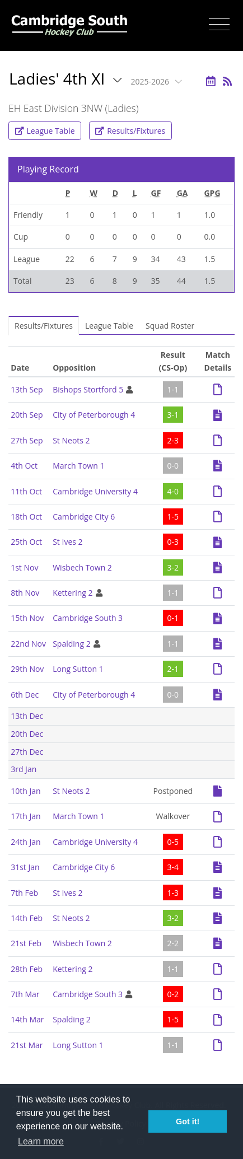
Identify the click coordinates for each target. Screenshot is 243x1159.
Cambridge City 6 (84, 516)
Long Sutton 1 (78, 668)
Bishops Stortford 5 (88, 389)
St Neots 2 (71, 440)
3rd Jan (23, 769)
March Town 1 (78, 465)
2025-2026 (151, 81)
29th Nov (27, 668)
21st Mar (27, 1045)
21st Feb (26, 943)
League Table (45, 130)
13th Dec (27, 716)
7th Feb (24, 892)
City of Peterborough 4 (94, 414)
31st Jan (25, 867)
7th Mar (25, 994)
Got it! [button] (187, 1121)
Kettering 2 (72, 592)
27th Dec (27, 751)
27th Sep (27, 440)
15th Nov (27, 618)
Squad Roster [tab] (170, 325)
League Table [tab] (109, 325)
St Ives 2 (67, 541)
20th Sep (27, 414)
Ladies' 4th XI (59, 78)
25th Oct (26, 541)
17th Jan (25, 816)
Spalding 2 (71, 643)
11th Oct (26, 491)
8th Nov (25, 592)
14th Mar (27, 1019)
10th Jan (25, 791)
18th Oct (26, 516)
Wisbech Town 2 (82, 567)
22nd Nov (28, 643)
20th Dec (27, 733)
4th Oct (24, 465)
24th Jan (25, 841)
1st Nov (24, 567)
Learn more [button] (41, 1141)
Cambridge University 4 (95, 491)
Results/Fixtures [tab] (44, 325)
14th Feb (27, 918)
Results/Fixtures (130, 130)
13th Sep (27, 389)
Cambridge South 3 (88, 618)
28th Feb (27, 969)
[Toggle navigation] (219, 24)
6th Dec (25, 694)
